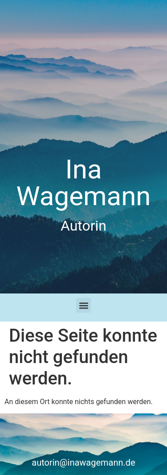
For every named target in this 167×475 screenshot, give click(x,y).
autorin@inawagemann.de (83, 462)
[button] (83, 305)
